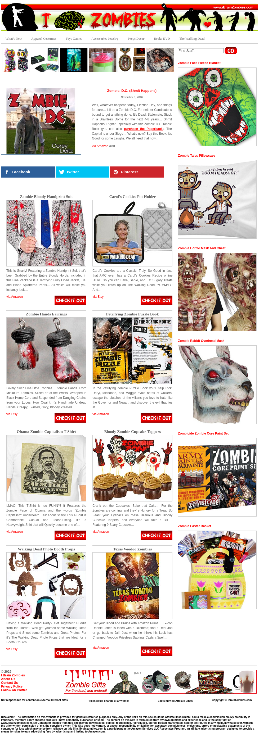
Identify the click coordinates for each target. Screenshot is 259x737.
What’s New (13, 38)
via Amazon (100, 146)
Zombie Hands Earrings (46, 314)
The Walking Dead (192, 38)
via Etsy (98, 297)
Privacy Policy (12, 686)
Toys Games (74, 38)
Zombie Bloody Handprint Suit (46, 197)
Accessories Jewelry (104, 38)
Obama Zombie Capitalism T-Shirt (46, 432)
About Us (8, 679)
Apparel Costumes (43, 38)
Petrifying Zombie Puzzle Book (132, 314)
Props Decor (136, 38)
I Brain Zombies (13, 675)
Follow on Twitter (14, 690)
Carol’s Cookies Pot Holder (132, 197)
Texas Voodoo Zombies (132, 549)
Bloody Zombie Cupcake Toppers (132, 432)
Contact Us (9, 683)
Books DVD (162, 38)
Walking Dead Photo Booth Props (46, 549)
